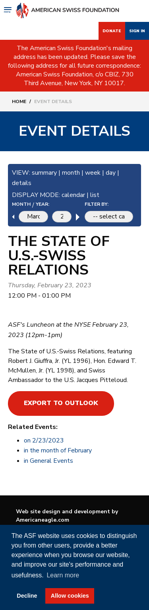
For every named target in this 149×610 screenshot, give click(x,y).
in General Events (48, 460)
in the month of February (58, 450)
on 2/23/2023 (44, 440)
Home (19, 101)
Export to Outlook (61, 403)
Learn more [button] (62, 575)
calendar (73, 195)
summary (44, 172)
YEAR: (42, 204)
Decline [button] (27, 595)
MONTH (21, 204)
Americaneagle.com (42, 520)
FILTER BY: (96, 204)
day (111, 172)
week (93, 172)
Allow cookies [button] (70, 595)
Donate (112, 31)
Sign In (137, 31)
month (71, 172)
